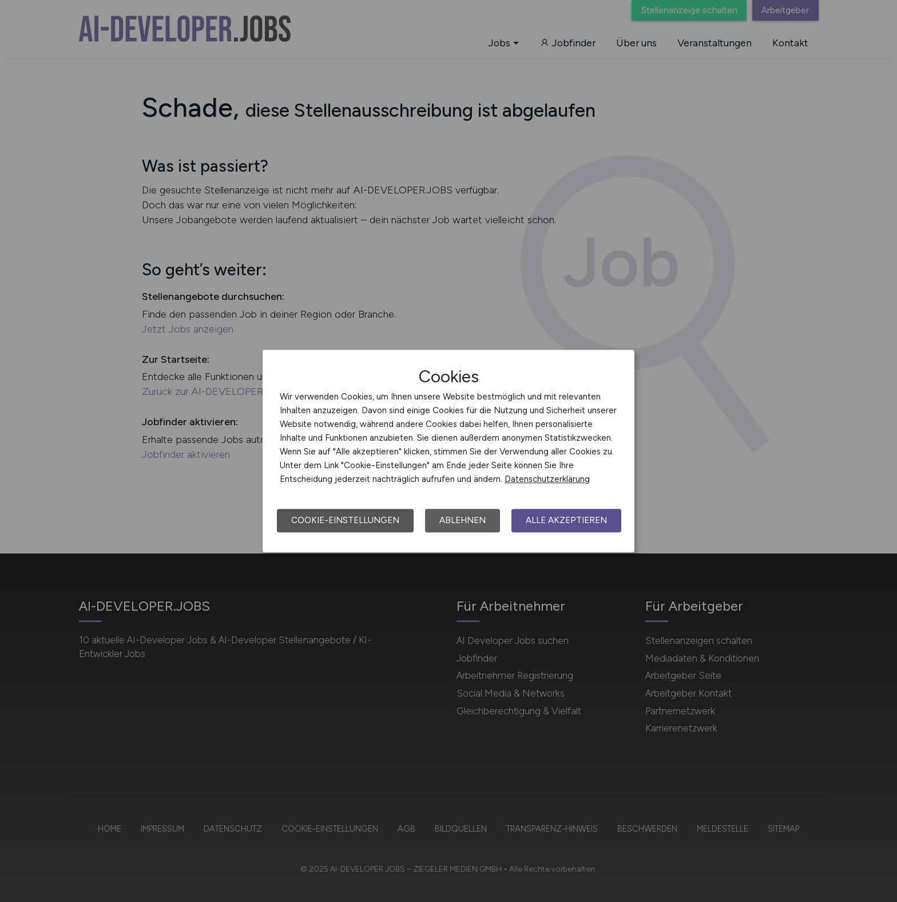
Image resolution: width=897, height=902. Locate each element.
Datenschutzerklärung (547, 479)
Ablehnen (462, 520)
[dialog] (448, 451)
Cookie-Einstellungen (345, 520)
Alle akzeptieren (566, 520)
